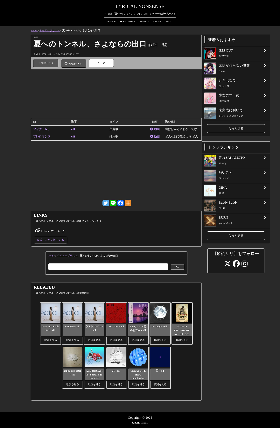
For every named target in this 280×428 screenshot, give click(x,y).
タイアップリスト (49, 30)
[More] (128, 203)
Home (34, 30)
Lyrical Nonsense (140, 6)
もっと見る (236, 128)
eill (73, 129)
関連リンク (46, 63)
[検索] (107, 267)
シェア (101, 63)
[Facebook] (120, 203)
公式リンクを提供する (50, 239)
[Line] (113, 203)
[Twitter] (105, 203)
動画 (155, 129)
